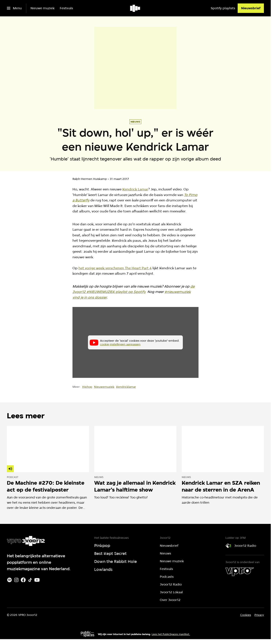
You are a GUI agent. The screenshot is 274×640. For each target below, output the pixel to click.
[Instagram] (16, 579)
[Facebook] (23, 579)
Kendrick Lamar (135, 189)
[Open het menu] (14, 8)
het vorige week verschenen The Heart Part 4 (115, 268)
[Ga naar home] (135, 8)
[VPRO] (239, 571)
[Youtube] (37, 579)
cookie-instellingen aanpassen (120, 344)
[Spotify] (9, 579)
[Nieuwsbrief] (251, 8)
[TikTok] (30, 579)
